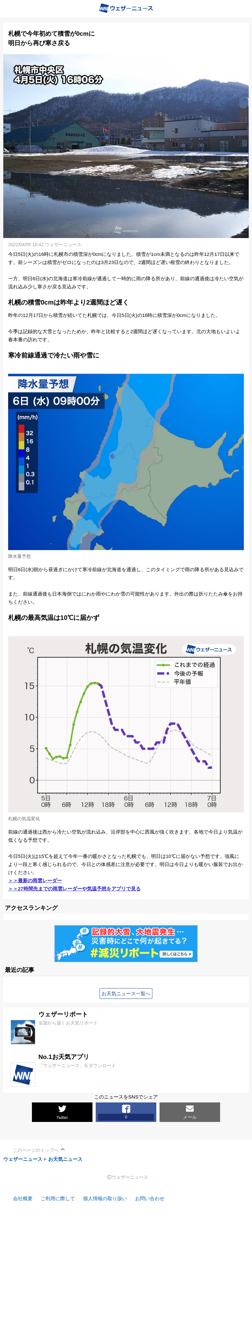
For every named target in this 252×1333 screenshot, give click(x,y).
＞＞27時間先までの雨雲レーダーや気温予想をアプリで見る (74, 888)
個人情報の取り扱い (105, 1198)
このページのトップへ (36, 1150)
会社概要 (23, 1198)
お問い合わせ (149, 1198)
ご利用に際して (58, 1198)
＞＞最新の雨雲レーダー (35, 880)
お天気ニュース (65, 1159)
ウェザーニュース (22, 1159)
